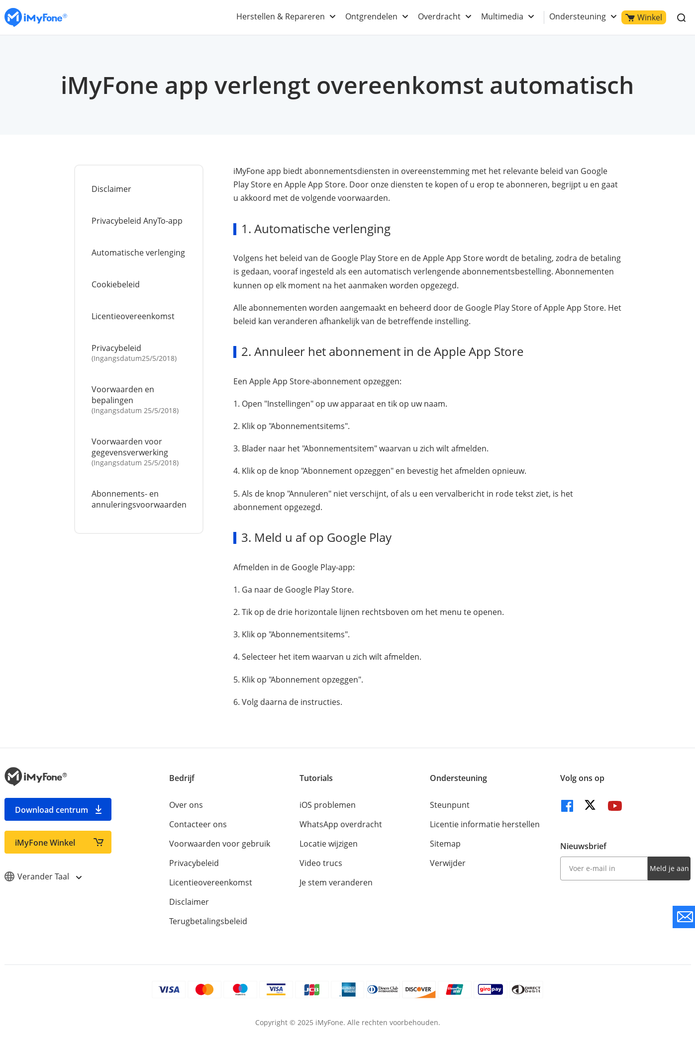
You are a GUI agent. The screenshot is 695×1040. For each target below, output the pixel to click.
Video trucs (320, 863)
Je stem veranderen (336, 882)
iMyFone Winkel (45, 842)
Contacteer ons (198, 824)
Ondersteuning (577, 16)
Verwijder (448, 863)
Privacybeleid (140, 353)
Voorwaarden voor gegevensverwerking (140, 451)
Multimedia (502, 16)
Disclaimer (111, 188)
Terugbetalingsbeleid (208, 921)
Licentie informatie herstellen (485, 824)
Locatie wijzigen (328, 843)
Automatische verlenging (138, 252)
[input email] (604, 868)
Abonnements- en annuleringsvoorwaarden (139, 499)
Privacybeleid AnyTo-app (137, 220)
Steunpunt (450, 804)
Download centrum (51, 809)
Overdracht (439, 16)
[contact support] (684, 917)
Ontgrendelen (371, 16)
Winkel (643, 17)
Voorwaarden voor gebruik (219, 843)
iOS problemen (327, 804)
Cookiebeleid (116, 284)
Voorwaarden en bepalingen (140, 399)
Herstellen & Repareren (280, 16)
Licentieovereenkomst (133, 316)
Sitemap (445, 843)
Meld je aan (669, 868)
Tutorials (316, 778)
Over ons (186, 804)
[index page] (35, 17)
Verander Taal (42, 876)
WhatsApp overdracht (340, 824)
